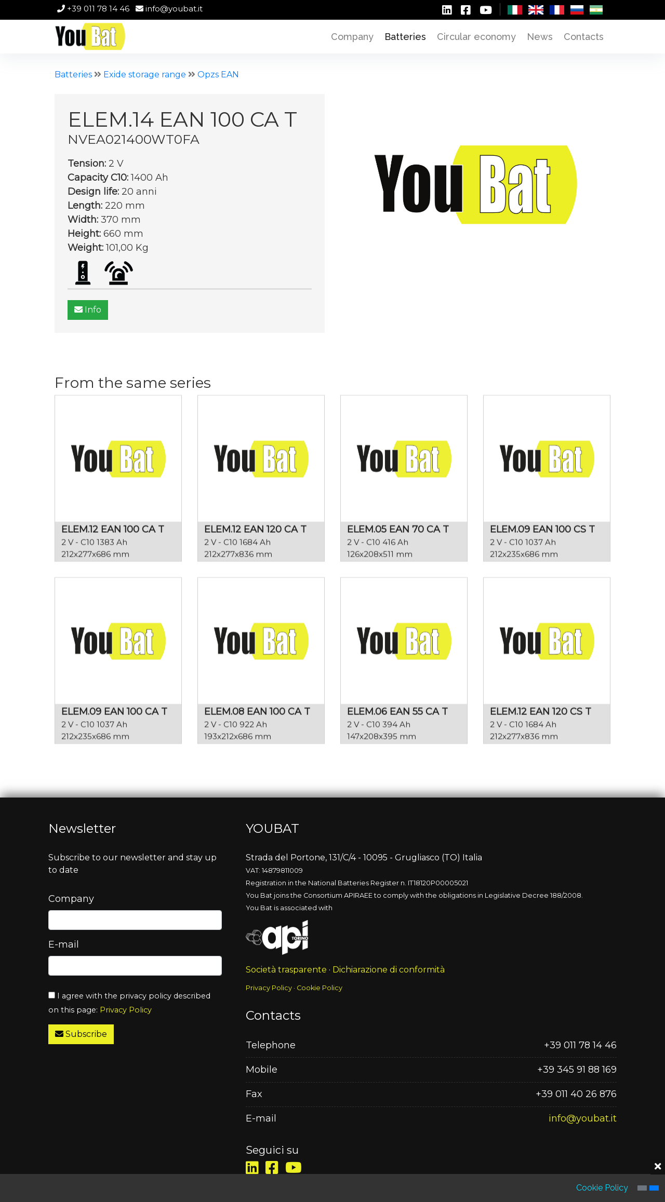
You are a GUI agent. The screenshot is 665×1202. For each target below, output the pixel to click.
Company (352, 36)
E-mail (63, 944)
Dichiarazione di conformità (388, 970)
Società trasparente (286, 970)
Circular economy (476, 36)
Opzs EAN (218, 74)
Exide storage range (144, 74)
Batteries (73, 74)
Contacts (584, 36)
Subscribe (81, 1034)
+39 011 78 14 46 (93, 8)
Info (88, 310)
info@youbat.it (169, 8)
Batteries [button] (405, 36)
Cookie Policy (319, 988)
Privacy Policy (126, 1010)
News (540, 36)
